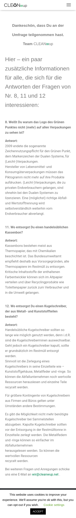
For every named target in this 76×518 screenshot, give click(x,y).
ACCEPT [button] (38, 511)
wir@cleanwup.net (45, 474)
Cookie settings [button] (54, 505)
